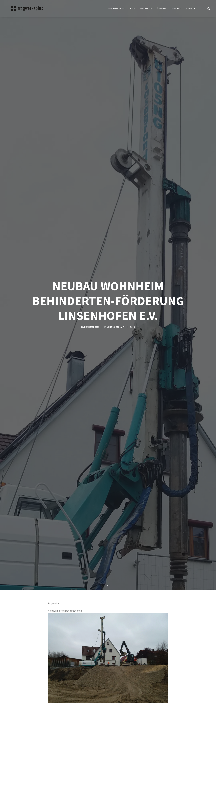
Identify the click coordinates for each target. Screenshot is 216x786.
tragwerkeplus (116, 8)
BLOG (132, 8)
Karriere (176, 8)
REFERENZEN (146, 8)
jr (134, 327)
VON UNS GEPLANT (116, 327)
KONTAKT (190, 8)
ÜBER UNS (162, 8)
